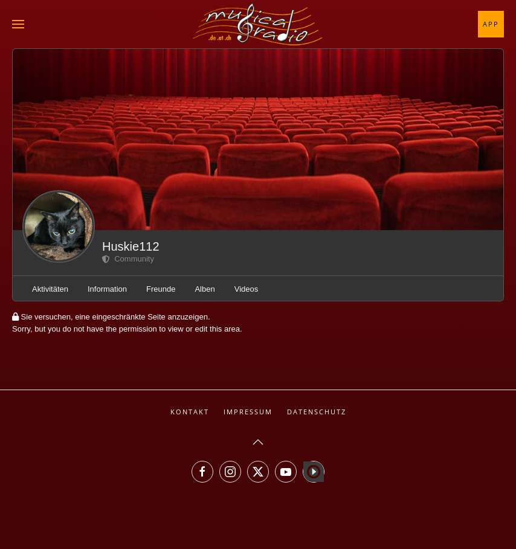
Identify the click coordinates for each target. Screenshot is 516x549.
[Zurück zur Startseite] (258, 24)
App (491, 23)
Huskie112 (131, 246)
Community (128, 258)
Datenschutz (316, 411)
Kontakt (189, 411)
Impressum (248, 411)
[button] (18, 24)
